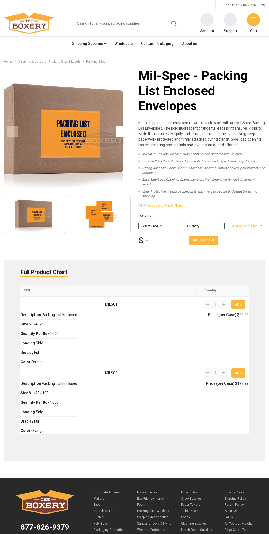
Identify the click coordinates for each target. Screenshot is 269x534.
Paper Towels (190, 412)
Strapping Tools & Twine (154, 431)
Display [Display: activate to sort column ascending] (147, 300)
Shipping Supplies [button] (89, 43)
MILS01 (31, 314)
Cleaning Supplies (194, 431)
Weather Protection (151, 437)
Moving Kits (189, 400)
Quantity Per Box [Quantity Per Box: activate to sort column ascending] (101, 297)
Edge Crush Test (237, 437)
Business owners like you (243, 443)
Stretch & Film (103, 418)
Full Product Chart (44, 272)
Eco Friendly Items (150, 406)
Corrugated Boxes (107, 400)
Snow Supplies (191, 406)
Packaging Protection (109, 437)
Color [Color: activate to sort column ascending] (166, 300)
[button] (207, 23)
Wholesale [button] (124, 43)
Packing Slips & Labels (65, 61)
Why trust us (234, 449)
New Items (145, 443)
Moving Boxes (147, 449)
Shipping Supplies (30, 61)
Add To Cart (204, 240)
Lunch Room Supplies (196, 437)
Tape (97, 412)
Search (173, 23)
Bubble (98, 424)
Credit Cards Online (133, 487)
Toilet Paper (189, 418)
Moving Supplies (149, 456)
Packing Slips (95, 61)
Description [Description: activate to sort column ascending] (52, 300)
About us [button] (189, 43)
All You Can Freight (238, 431)
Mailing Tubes (147, 400)
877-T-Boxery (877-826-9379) (244, 5)
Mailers (99, 406)
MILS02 (31, 332)
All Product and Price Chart (160, 205)
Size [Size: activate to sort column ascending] (77, 300)
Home (8, 61)
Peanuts (100, 449)
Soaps (185, 424)
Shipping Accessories (153, 424)
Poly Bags (101, 431)
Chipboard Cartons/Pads (111, 443)
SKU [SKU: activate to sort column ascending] (27, 300)
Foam (141, 412)
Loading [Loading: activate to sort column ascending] (126, 300)
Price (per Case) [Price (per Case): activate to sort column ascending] (185, 295)
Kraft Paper (101, 456)
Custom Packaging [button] (157, 43)
